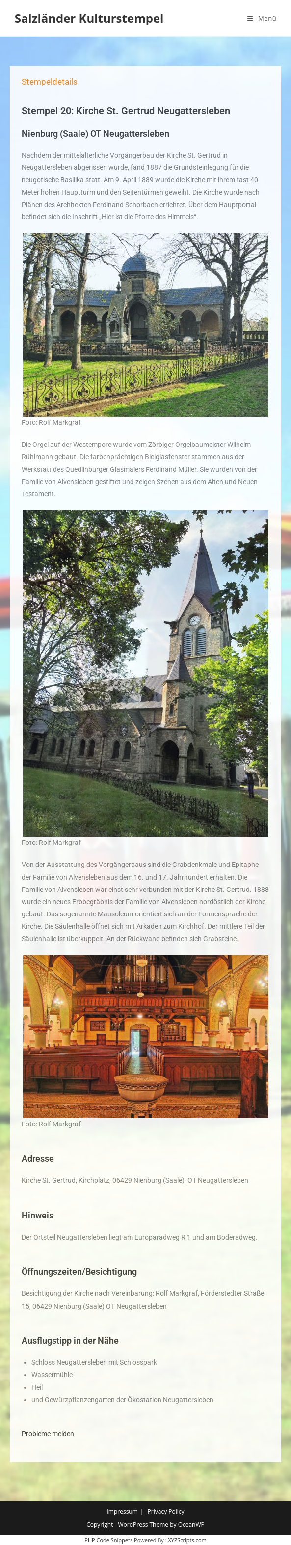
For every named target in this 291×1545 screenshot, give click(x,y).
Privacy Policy (166, 1511)
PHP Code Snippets (108, 1540)
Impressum (121, 1511)
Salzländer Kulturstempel (89, 18)
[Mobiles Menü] (261, 18)
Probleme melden (48, 1434)
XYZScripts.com (187, 1540)
